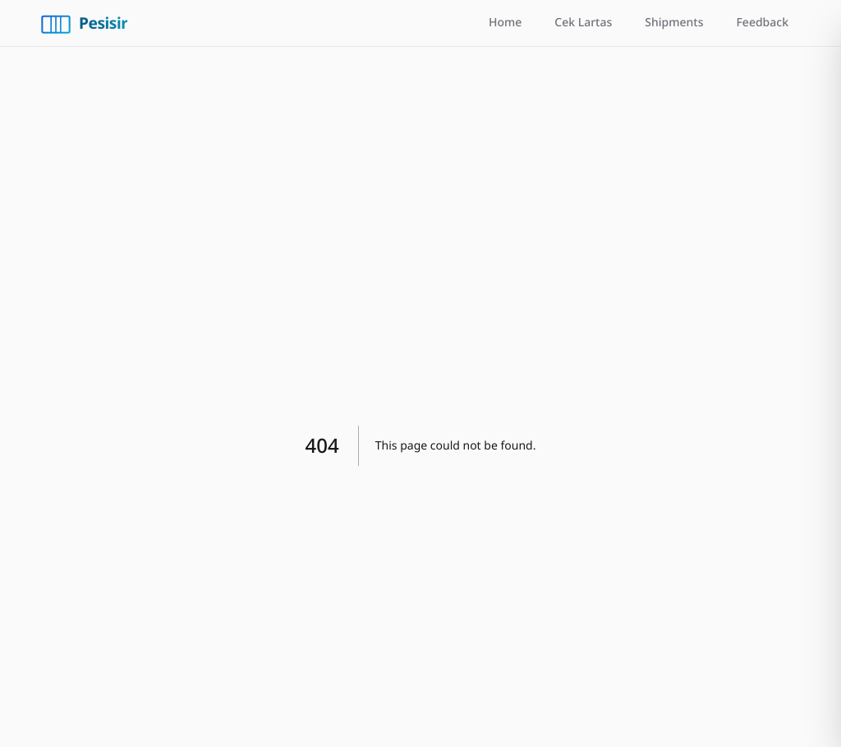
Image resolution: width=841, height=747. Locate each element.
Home (505, 22)
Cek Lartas (583, 22)
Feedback (762, 22)
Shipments (674, 22)
